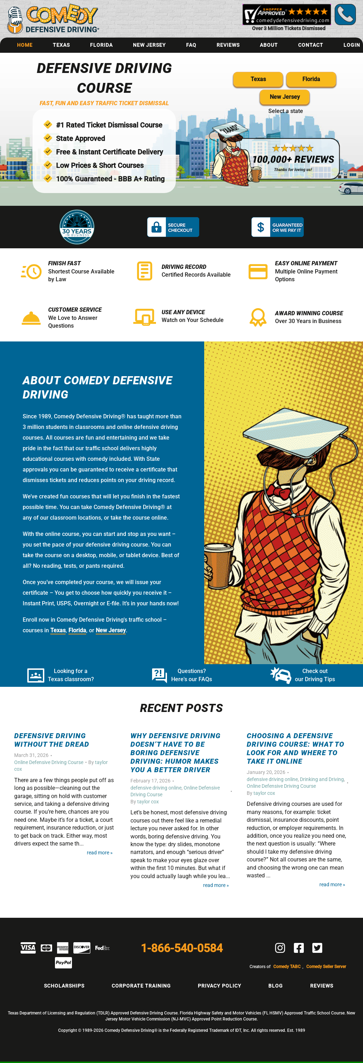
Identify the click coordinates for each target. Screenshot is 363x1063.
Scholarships (64, 986)
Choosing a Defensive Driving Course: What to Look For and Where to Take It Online (295, 748)
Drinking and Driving (322, 779)
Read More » (100, 853)
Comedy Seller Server (326, 966)
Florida (101, 45)
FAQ (191, 45)
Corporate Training (141, 986)
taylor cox (148, 801)
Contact (310, 45)
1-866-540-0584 (182, 948)
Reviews (228, 45)
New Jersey (149, 45)
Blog (275, 986)
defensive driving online (156, 788)
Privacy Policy (219, 986)
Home (25, 45)
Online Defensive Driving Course (48, 762)
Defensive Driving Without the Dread (51, 739)
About (269, 45)
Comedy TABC (287, 966)
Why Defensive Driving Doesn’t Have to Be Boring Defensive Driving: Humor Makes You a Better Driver (175, 752)
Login (352, 45)
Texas (61, 45)
